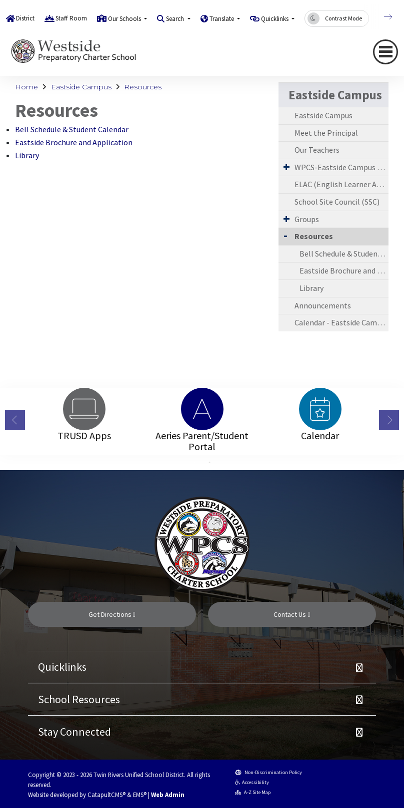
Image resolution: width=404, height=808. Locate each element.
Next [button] (389, 420)
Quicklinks (62, 667)
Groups (306, 219)
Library (27, 155)
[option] (84, 409)
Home (26, 86)
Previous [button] (15, 420)
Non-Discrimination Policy (268, 772)
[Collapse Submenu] (285, 235)
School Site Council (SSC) (337, 202)
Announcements (322, 305)
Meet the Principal (326, 133)
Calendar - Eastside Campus (341, 322)
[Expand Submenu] (286, 167)
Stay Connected (74, 732)
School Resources (79, 699)
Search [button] (176, 18)
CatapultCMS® (107, 795)
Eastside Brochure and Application (73, 142)
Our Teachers (317, 150)
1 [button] (195, 463)
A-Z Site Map (252, 792)
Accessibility (252, 782)
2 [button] (209, 463)
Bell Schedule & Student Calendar (71, 129)
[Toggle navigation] (385, 52)
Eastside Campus (81, 86)
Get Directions (112, 614)
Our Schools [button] (125, 18)
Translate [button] (223, 18)
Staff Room (71, 18)
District (25, 18)
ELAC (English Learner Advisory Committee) (341, 184)
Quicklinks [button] (275, 18)
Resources (143, 86)
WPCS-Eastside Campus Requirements (341, 167)
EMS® (139, 795)
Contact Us (292, 614)
